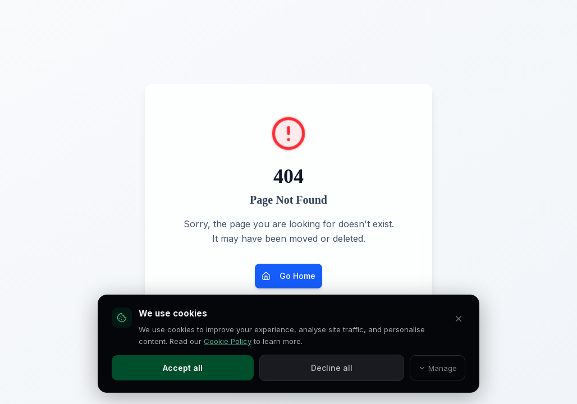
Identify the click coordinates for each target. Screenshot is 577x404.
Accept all (183, 368)
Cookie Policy (227, 341)
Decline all (331, 368)
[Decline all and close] (458, 318)
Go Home (288, 276)
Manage (437, 368)
